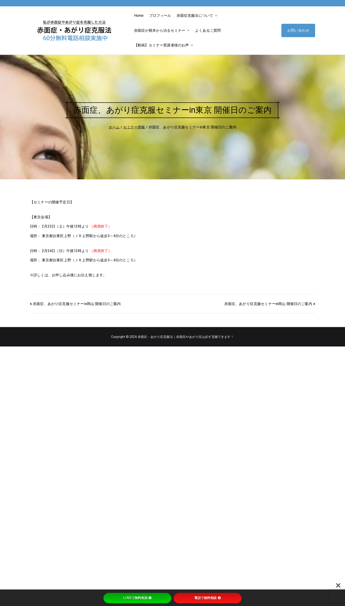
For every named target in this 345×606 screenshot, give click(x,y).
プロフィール (160, 15)
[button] (215, 15)
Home (139, 15)
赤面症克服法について (197, 15)
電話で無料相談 (207, 598)
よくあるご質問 (208, 30)
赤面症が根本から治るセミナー (162, 30)
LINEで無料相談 (137, 598)
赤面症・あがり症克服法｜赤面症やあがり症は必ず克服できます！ (186, 337)
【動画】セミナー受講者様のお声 (163, 45)
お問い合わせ (298, 30)
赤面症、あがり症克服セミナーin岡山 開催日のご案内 (77, 304)
